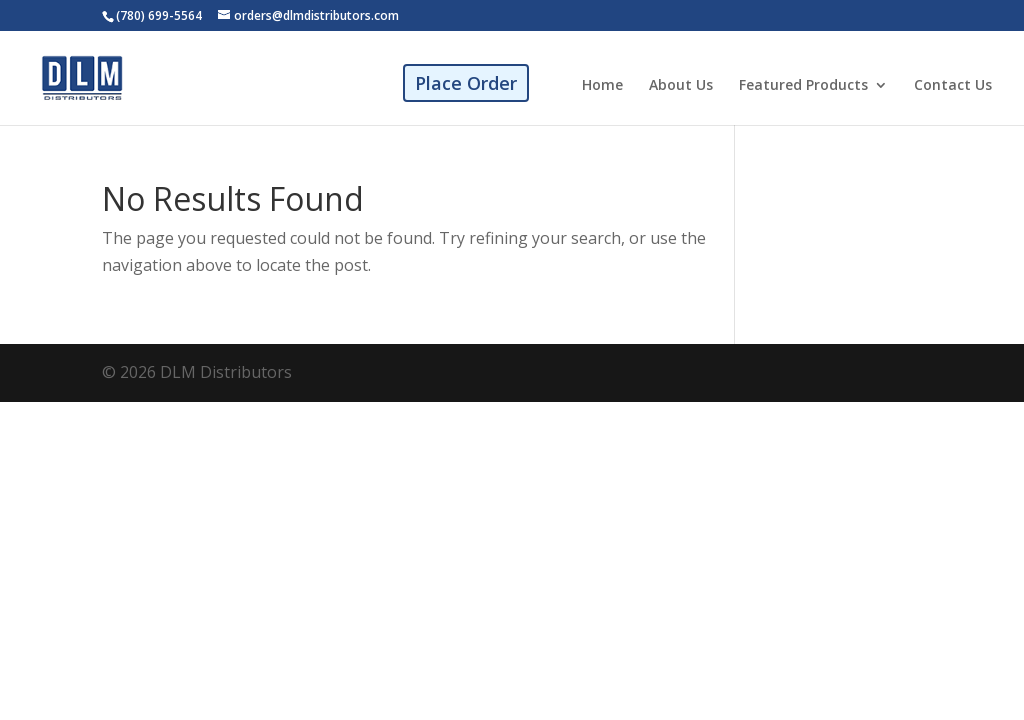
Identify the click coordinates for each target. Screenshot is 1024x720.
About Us (681, 86)
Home (602, 86)
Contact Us (953, 86)
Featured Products (803, 86)
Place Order (466, 83)
